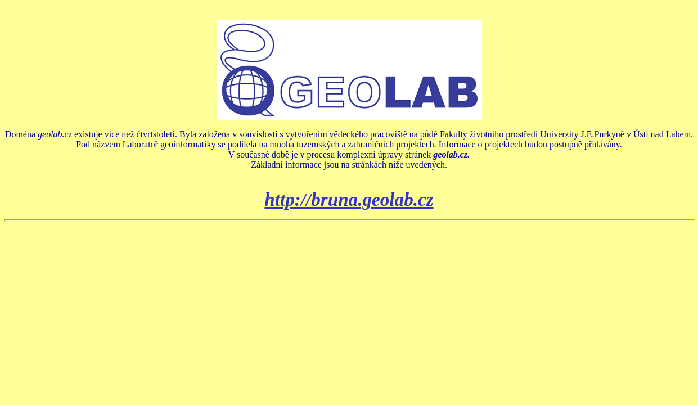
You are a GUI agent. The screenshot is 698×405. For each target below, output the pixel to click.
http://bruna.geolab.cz (348, 199)
